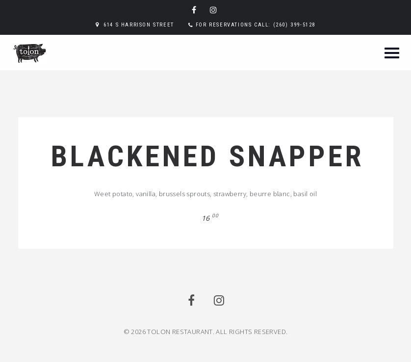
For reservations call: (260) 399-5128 (255, 25)
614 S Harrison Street (138, 25)
